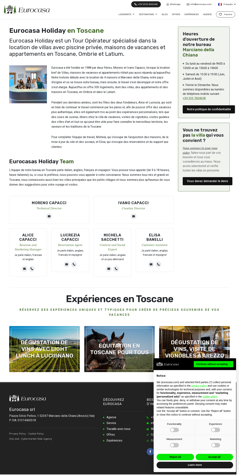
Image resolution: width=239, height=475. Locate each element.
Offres (111, 435)
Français (227, 4)
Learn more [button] (195, 464)
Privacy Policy (17, 433)
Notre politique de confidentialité (209, 109)
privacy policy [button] (199, 385)
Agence (111, 417)
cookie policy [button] (210, 396)
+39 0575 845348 (145, 4)
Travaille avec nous (119, 429)
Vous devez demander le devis (207, 181)
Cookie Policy (36, 433)
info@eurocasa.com (199, 4)
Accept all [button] (214, 456)
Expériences (115, 441)
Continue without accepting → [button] (213, 364)
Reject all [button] (175, 456)
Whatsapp (173, 4)
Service (111, 423)
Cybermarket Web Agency (36, 438)
